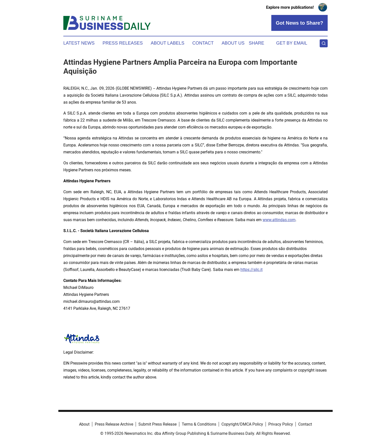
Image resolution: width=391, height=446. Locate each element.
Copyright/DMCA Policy (242, 424)
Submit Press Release (157, 424)
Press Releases (122, 43)
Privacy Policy (280, 424)
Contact (203, 43)
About (84, 424)
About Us (233, 43)
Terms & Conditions (199, 424)
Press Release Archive (114, 424)
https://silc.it (251, 269)
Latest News (79, 43)
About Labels (167, 43)
